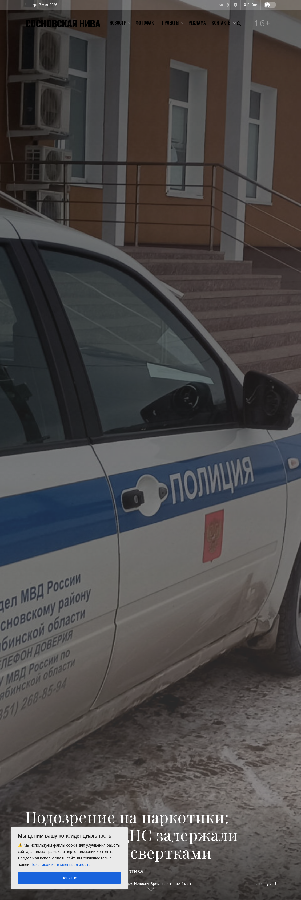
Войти (250, 4)
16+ (262, 23)
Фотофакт (145, 22)
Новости (118, 22)
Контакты (222, 22)
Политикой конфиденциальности (60, 864)
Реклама (197, 22)
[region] (69, 858)
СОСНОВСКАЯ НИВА (62, 23)
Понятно (69, 877)
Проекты (170, 22)
